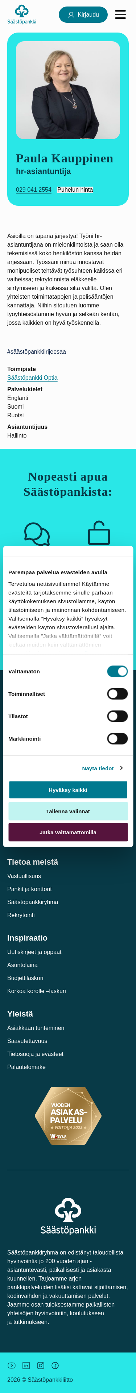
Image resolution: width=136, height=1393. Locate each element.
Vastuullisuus (24, 876)
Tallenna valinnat (68, 811)
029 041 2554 (33, 190)
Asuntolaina (22, 965)
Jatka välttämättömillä (68, 832)
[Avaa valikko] (120, 14)
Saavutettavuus (27, 1041)
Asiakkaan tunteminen (35, 1028)
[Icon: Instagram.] (40, 1365)
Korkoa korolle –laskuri (36, 991)
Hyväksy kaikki (68, 790)
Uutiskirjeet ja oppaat (34, 952)
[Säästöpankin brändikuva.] (11, 1365)
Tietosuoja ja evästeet (35, 1054)
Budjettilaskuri (25, 978)
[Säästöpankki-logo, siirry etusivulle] (21, 14)
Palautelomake (26, 1067)
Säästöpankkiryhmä (32, 902)
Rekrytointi (21, 915)
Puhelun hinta (75, 190)
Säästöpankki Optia (32, 378)
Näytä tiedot (98, 768)
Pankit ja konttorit (29, 889)
